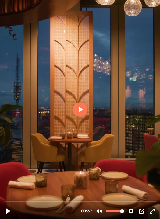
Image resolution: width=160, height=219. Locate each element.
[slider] (81, 201)
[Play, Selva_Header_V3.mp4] (8, 211)
